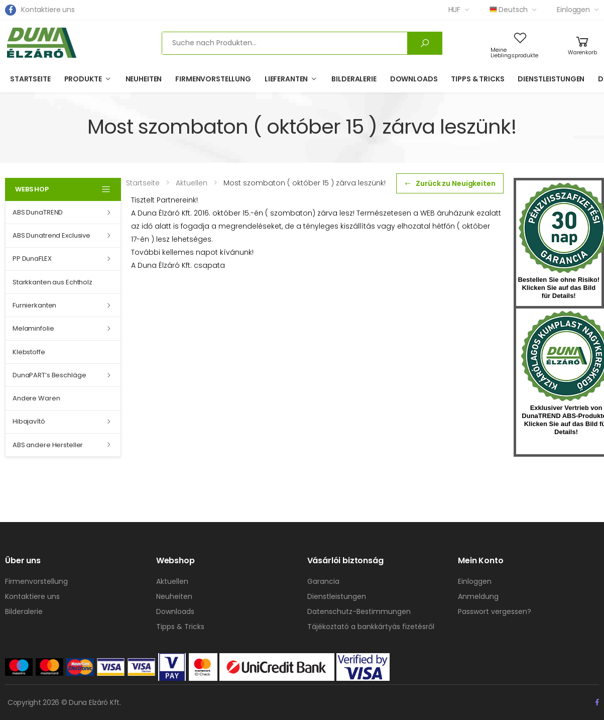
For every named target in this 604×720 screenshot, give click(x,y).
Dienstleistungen (551, 79)
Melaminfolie (33, 328)
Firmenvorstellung (213, 79)
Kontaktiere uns (48, 10)
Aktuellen (172, 581)
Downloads (414, 79)
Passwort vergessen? (494, 611)
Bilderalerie (353, 79)
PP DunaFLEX (32, 258)
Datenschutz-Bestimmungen (359, 611)
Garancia (323, 581)
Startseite (30, 79)
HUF (454, 10)
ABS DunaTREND (38, 212)
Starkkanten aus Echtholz (52, 282)
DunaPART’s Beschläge (49, 375)
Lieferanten (286, 79)
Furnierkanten (34, 305)
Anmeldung (478, 596)
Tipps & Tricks (477, 79)
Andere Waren (36, 398)
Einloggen (573, 10)
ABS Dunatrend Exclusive (51, 235)
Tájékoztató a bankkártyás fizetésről (370, 627)
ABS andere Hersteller (48, 445)
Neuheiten (144, 79)
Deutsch (509, 10)
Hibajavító (29, 421)
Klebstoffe (29, 352)
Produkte (83, 79)
